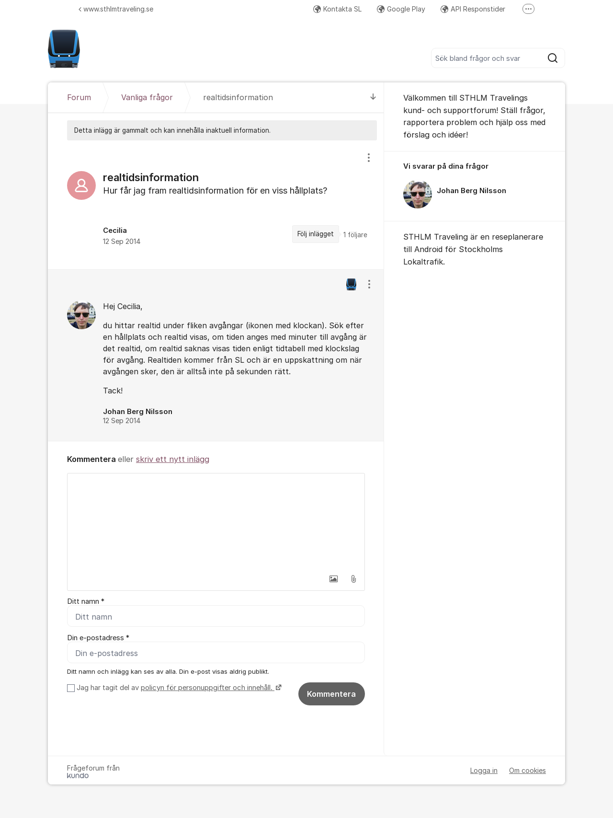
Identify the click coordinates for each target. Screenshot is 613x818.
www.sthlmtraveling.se (116, 9)
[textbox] (216, 521)
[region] (216, 204)
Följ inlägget (315, 234)
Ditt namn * (85, 601)
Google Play (401, 9)
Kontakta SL (337, 9)
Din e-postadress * (98, 638)
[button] (333, 578)
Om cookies (527, 770)
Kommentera (331, 694)
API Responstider (473, 9)
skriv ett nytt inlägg (172, 459)
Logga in (484, 770)
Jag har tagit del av (178, 687)
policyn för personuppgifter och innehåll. (207, 687)
